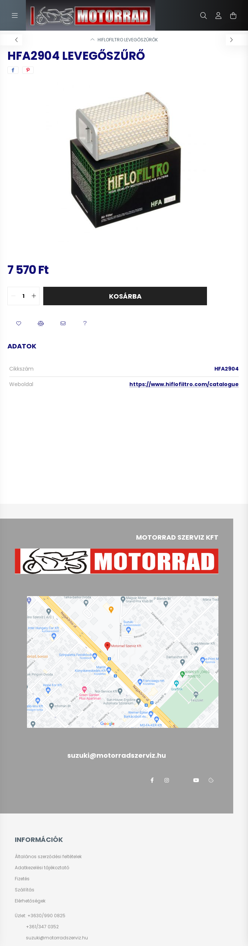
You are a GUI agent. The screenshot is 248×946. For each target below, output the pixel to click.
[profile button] (218, 15)
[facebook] (12, 70)
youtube (196, 780)
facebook (152, 780)
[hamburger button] (14, 15)
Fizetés (22, 878)
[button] (18, 323)
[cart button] (233, 15)
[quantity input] (23, 296)
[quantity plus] (33, 296)
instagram (166, 780)
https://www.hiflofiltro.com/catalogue (184, 384)
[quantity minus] (13, 296)
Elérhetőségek (30, 901)
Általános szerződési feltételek (48, 856)
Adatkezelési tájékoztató (42, 867)
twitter (181, 780)
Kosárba (125, 296)
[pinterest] (28, 70)
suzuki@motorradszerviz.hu (57, 938)
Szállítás (24, 889)
